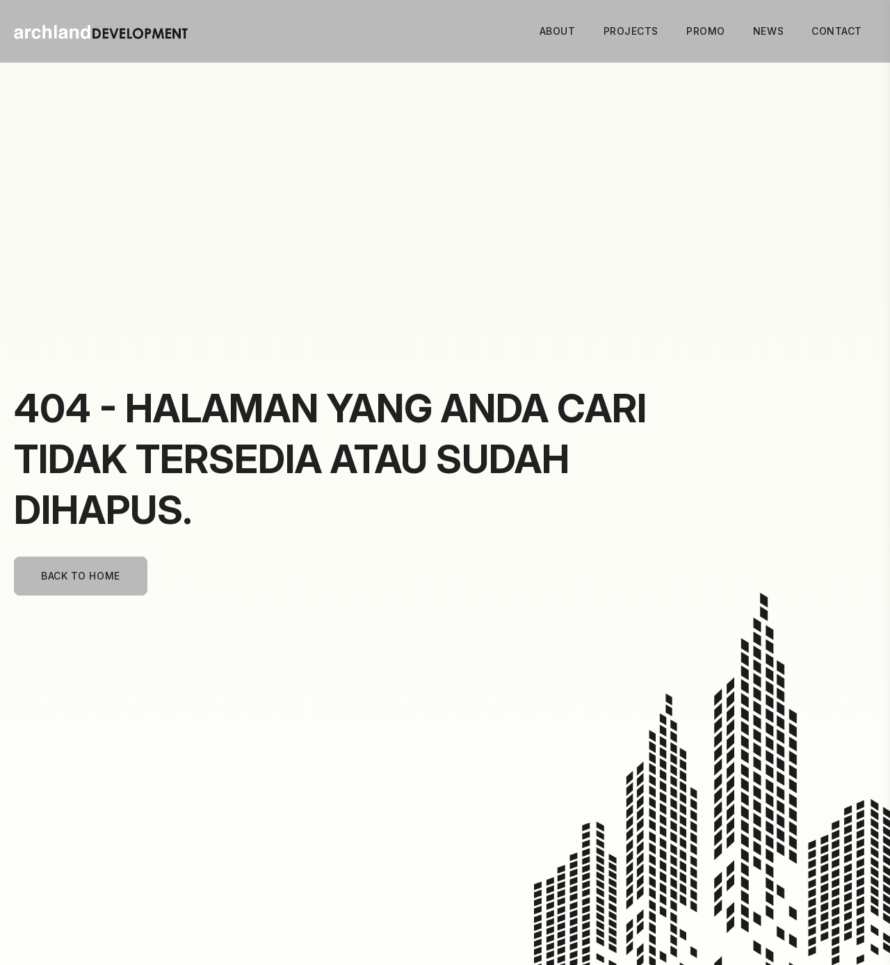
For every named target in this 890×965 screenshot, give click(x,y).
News (768, 31)
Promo (705, 31)
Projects (631, 31)
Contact (836, 31)
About (558, 31)
